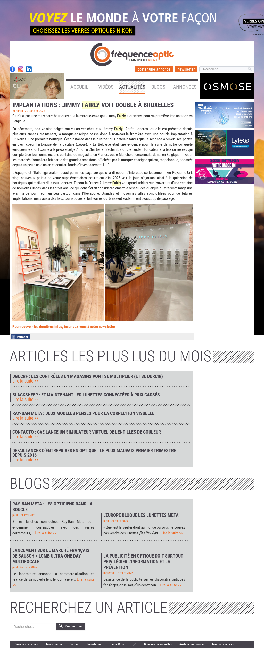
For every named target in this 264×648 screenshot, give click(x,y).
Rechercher (70, 626)
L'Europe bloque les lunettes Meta (141, 515)
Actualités (132, 87)
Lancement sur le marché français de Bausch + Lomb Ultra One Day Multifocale (50, 555)
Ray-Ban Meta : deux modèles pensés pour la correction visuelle (83, 413)
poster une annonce (153, 69)
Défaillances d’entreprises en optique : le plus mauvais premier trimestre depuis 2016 (94, 453)
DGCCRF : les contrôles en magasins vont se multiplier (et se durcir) (87, 376)
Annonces (184, 87)
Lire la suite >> (25, 381)
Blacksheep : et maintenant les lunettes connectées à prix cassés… (87, 395)
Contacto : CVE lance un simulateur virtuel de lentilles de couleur (86, 432)
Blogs (158, 87)
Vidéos (105, 87)
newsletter (186, 69)
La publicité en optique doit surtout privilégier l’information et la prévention (143, 561)
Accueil (79, 87)
